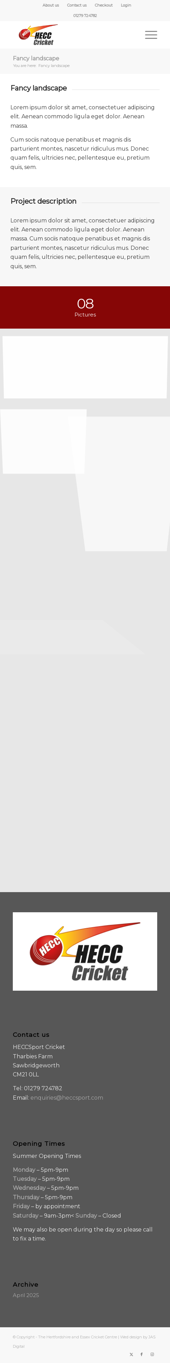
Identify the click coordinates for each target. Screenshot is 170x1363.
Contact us (77, 5)
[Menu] (147, 35)
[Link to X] (131, 1354)
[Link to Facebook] (141, 1354)
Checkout (104, 5)
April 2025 (26, 1295)
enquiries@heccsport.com (66, 1097)
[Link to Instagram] (152, 1354)
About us (51, 5)
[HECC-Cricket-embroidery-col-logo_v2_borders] (70, 35)
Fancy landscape (36, 58)
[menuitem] (51, 5)
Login (126, 5)
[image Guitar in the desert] (46, 433)
